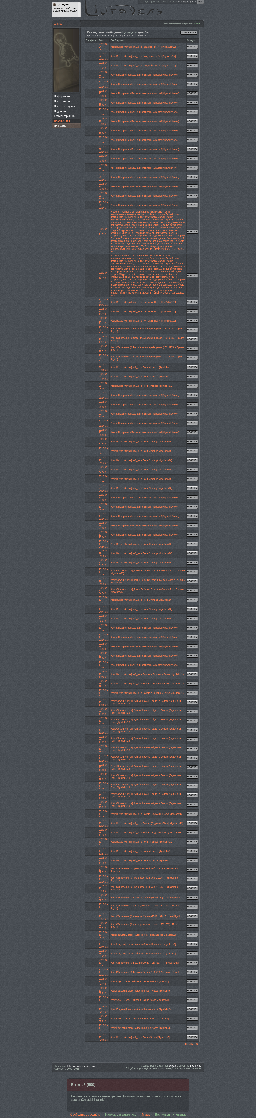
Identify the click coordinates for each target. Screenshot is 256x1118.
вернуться (192, 1043)
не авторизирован (187, 1)
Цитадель (125, 8)
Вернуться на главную (170, 1114)
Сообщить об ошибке (85, 1114)
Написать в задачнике (120, 1114)
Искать (146, 1114)
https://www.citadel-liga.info (81, 1066)
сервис (172, 1065)
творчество (195, 1065)
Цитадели (129, 32)
